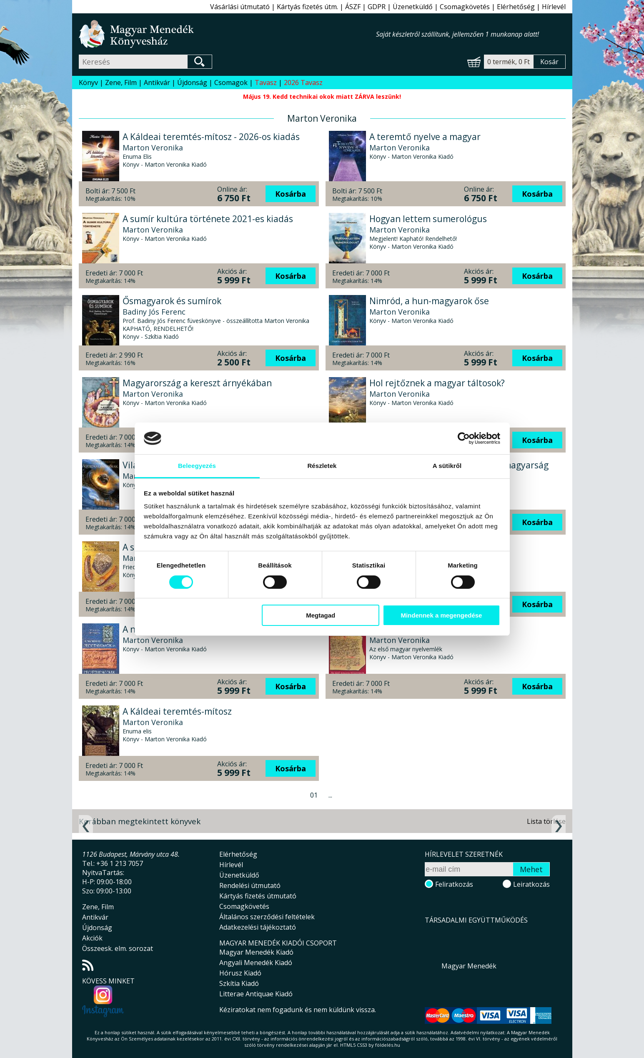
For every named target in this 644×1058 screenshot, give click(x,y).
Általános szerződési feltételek (267, 916)
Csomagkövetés (465, 6)
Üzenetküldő (413, 6)
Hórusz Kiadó (240, 973)
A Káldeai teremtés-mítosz (177, 711)
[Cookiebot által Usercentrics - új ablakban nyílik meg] (463, 438)
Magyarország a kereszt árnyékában (197, 383)
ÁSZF (353, 6)
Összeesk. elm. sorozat (117, 948)
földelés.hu (387, 1045)
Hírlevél (554, 6)
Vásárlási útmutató (240, 6)
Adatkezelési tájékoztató (257, 927)
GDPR (377, 6)
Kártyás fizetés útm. (307, 6)
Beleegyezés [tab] (197, 465)
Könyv (88, 82)
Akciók (92, 938)
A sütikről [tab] (447, 465)
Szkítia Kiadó (239, 983)
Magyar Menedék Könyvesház (227, 34)
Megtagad (320, 615)
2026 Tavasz (303, 82)
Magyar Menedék (468, 965)
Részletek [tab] (321, 465)
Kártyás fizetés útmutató (257, 895)
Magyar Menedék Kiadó (256, 952)
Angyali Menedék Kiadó (255, 962)
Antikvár (157, 82)
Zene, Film (121, 82)
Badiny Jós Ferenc (154, 312)
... (330, 795)
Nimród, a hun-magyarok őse (429, 301)
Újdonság (192, 82)
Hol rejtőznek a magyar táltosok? (437, 383)
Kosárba (290, 194)
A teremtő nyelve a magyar (425, 137)
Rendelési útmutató (250, 885)
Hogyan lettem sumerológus (428, 219)
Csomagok (231, 82)
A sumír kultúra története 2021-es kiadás (208, 219)
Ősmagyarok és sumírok (172, 301)
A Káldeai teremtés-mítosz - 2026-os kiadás (211, 137)
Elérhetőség (516, 6)
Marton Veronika (153, 148)
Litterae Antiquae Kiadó (256, 993)
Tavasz (266, 82)
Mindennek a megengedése (441, 615)
